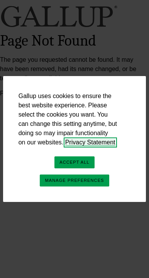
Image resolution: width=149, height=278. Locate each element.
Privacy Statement (90, 142)
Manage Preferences (74, 180)
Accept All (74, 162)
